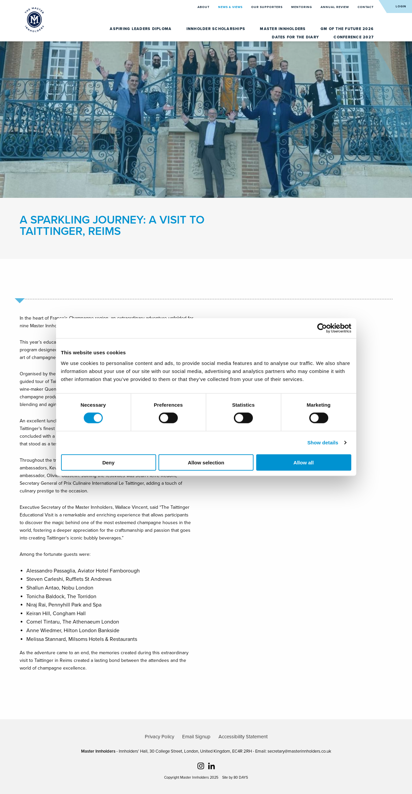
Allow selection (206, 462)
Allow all (304, 462)
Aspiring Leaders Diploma (141, 29)
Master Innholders (283, 29)
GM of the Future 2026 (347, 29)
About (204, 7)
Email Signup (196, 737)
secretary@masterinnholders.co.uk (299, 751)
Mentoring (302, 7)
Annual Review (335, 7)
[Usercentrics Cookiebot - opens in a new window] (322, 328)
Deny (108, 462)
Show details (322, 442)
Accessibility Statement (243, 737)
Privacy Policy (159, 737)
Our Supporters (267, 7)
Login (401, 6)
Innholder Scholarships (216, 29)
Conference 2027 (354, 37)
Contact (366, 7)
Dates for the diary (296, 37)
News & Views (231, 7)
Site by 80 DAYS (235, 777)
